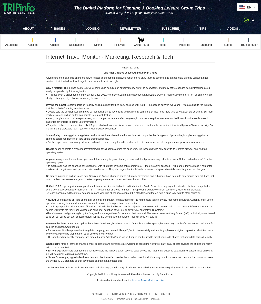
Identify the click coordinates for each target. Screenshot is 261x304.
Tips (202, 28)
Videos (232, 28)
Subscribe (170, 28)
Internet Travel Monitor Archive (148, 280)
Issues (59, 28)
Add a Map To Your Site (131, 294)
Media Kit (162, 294)
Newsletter (130, 28)
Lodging (92, 28)
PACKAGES (99, 294)
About (28, 28)
